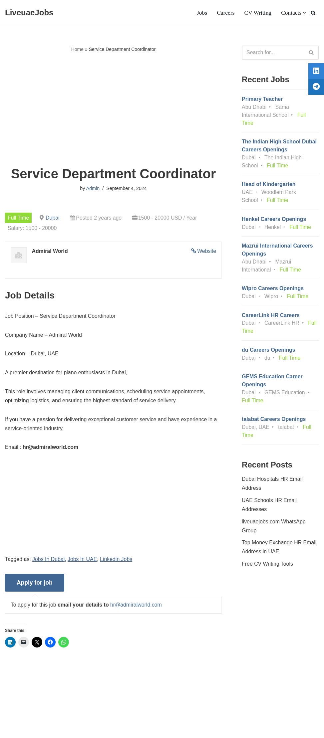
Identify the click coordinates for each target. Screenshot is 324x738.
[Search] (313, 12)
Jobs (201, 13)
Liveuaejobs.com (25, 729)
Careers (225, 13)
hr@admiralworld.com (137, 607)
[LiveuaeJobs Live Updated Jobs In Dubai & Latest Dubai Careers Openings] (29, 13)
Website (206, 251)
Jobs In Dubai (49, 561)
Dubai (53, 218)
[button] (304, 12)
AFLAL (87, 729)
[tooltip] (315, 72)
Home (77, 49)
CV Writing (257, 13)
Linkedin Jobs (117, 561)
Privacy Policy (54, 712)
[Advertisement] (113, 110)
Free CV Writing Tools (267, 568)
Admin (93, 188)
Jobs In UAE (83, 561)
